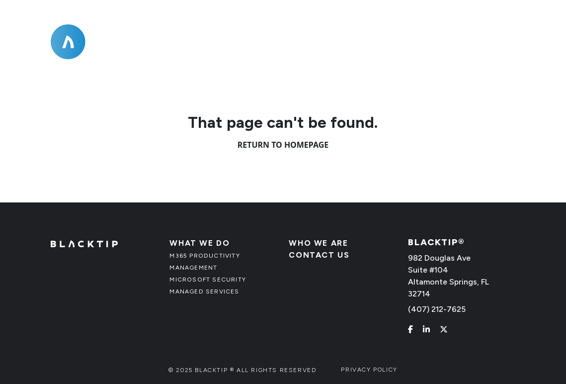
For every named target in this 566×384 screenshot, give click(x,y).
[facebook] (410, 329)
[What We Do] (345, 50)
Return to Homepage (283, 144)
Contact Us (481, 50)
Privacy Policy (369, 369)
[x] (444, 329)
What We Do (306, 50)
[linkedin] (426, 329)
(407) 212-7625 (483, 25)
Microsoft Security (207, 279)
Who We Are (398, 50)
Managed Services (204, 291)
